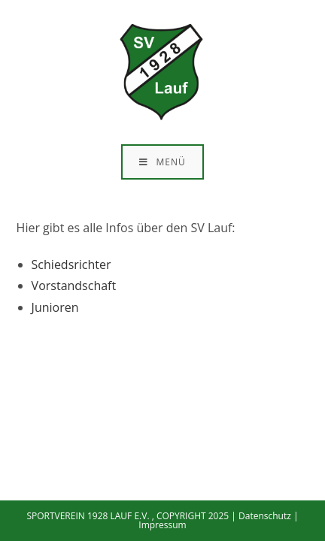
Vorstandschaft (74, 285)
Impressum (162, 524)
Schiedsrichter (71, 264)
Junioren (55, 307)
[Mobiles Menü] (162, 162)
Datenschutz (264, 515)
